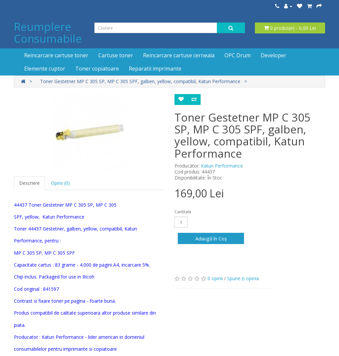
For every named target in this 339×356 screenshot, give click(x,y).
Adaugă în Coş (211, 238)
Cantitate (182, 212)
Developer (273, 55)
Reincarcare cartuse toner (56, 55)
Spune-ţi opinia (243, 278)
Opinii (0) (60, 183)
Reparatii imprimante (155, 68)
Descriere (29, 183)
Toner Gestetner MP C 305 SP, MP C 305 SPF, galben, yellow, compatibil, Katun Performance (140, 81)
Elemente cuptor (44, 68)
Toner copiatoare (97, 68)
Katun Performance (222, 166)
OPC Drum (237, 55)
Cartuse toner (115, 55)
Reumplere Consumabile (48, 32)
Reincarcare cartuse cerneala (179, 55)
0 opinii (215, 278)
